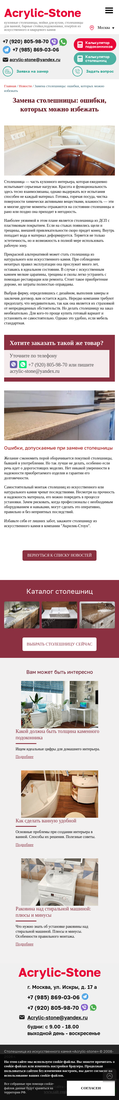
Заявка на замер (32, 71)
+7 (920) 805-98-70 (26, 41)
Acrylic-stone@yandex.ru (57, 1017)
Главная (10, 86)
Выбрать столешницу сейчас (59, 644)
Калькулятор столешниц (97, 58)
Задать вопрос (100, 71)
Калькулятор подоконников (99, 44)
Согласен (91, 1088)
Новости (26, 86)
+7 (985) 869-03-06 (36, 49)
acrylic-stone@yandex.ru (35, 59)
